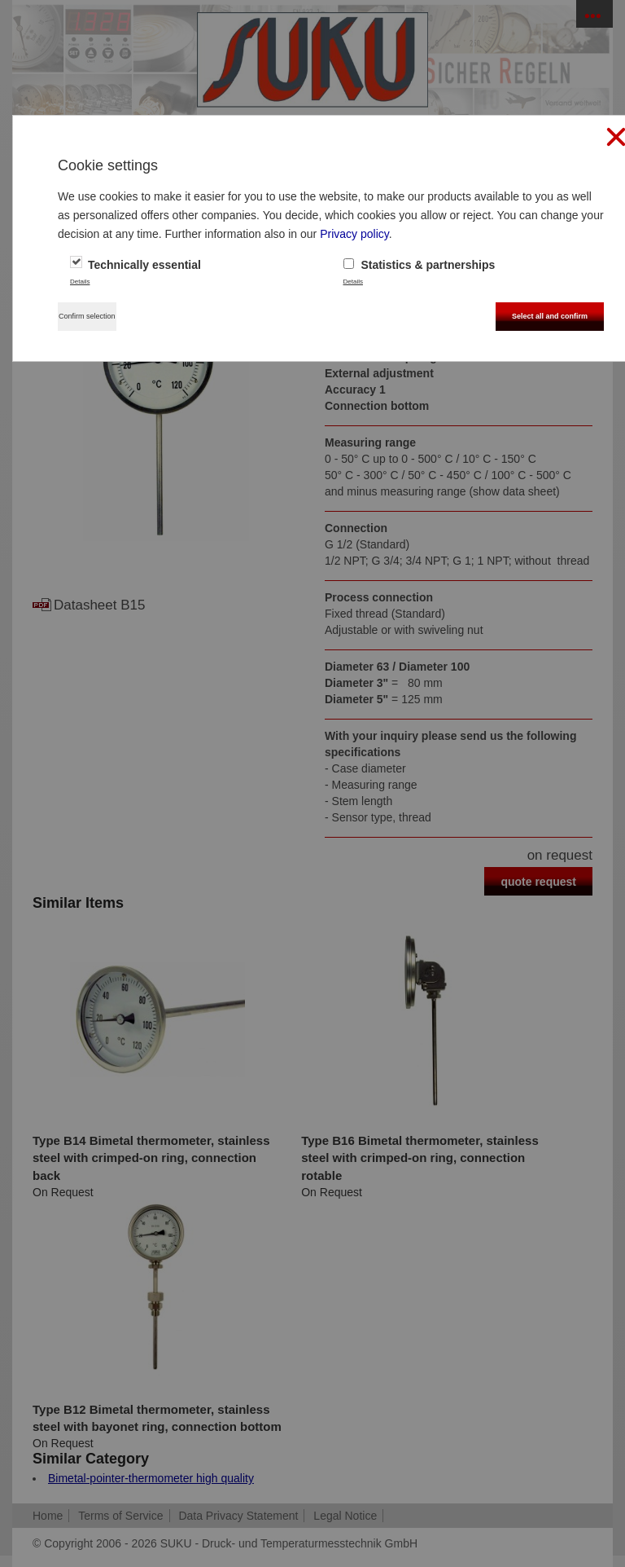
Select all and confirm (550, 316)
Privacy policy (354, 233)
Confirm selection (87, 316)
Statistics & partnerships (419, 265)
